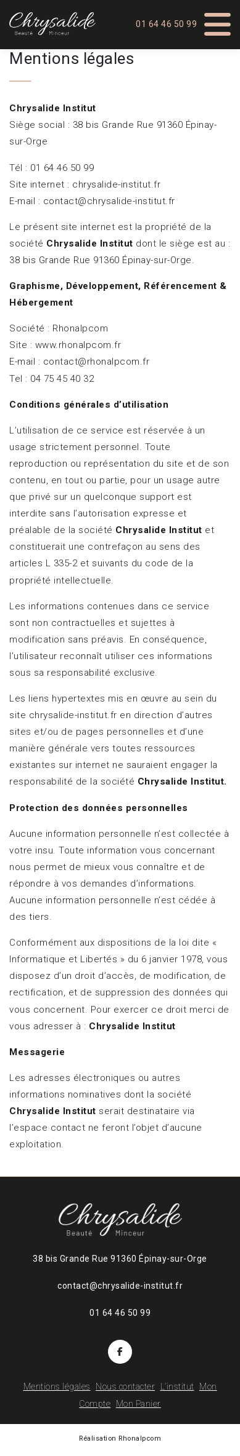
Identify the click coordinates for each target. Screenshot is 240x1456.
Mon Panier (138, 1404)
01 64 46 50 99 (166, 24)
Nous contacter (125, 1386)
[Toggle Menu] (217, 20)
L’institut (177, 1386)
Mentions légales (57, 1386)
